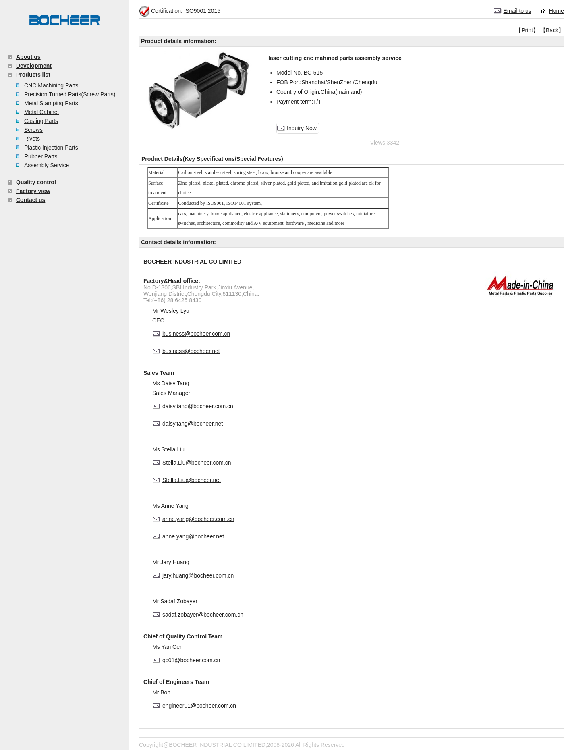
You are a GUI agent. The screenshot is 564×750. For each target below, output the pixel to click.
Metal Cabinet (41, 112)
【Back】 (552, 30)
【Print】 (527, 30)
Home (556, 11)
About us (28, 57)
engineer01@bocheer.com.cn (199, 705)
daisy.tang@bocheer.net (192, 423)
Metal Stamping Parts (51, 103)
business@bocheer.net (191, 351)
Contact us (30, 200)
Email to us (517, 11)
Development (34, 65)
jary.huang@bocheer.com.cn (198, 575)
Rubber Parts (40, 156)
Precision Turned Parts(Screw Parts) (69, 94)
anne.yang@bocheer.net (193, 536)
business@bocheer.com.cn (196, 333)
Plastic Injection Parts (51, 147)
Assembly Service (46, 165)
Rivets (32, 138)
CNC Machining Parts (51, 85)
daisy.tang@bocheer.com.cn (197, 406)
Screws (33, 130)
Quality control (36, 182)
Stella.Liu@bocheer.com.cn (196, 462)
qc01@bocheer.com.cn (191, 660)
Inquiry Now (302, 128)
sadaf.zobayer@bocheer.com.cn (202, 614)
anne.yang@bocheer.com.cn (198, 519)
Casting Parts (41, 121)
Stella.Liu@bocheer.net (191, 480)
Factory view (33, 191)
